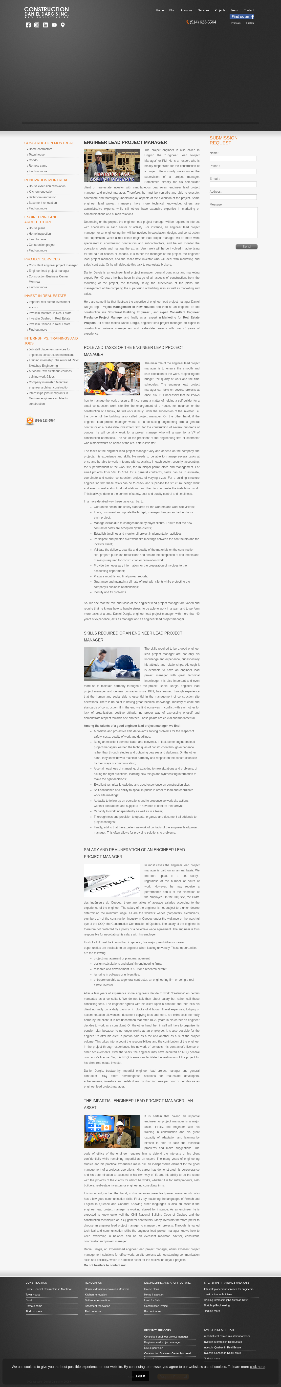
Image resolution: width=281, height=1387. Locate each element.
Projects (220, 10)
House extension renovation (47, 186)
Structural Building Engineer (129, 312)
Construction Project (156, 1305)
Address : (216, 191)
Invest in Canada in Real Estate (49, 324)
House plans (37, 228)
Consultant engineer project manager (53, 265)
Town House (33, 1294)
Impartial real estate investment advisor (227, 1336)
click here (257, 1367)
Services (203, 10)
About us (186, 10)
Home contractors (40, 149)
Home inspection (40, 233)
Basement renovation (43, 203)
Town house (37, 154)
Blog (172, 10)
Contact (248, 10)
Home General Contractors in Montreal (48, 1289)
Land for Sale (152, 1300)
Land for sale (37, 239)
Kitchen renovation (41, 191)
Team (234, 10)
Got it (140, 1376)
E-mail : (215, 179)
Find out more (38, 171)
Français (235, 23)
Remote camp (38, 165)
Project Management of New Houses (128, 307)
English (250, 23)
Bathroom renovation (42, 197)
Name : (214, 153)
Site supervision (153, 1347)
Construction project (42, 245)
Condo (33, 160)
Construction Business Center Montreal (167, 1353)
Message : (216, 204)
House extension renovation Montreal (107, 1289)
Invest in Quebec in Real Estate (49, 318)
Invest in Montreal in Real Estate (50, 313)
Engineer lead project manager (49, 271)
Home (160, 10)
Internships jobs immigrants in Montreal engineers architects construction (48, 398)
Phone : (215, 166)
